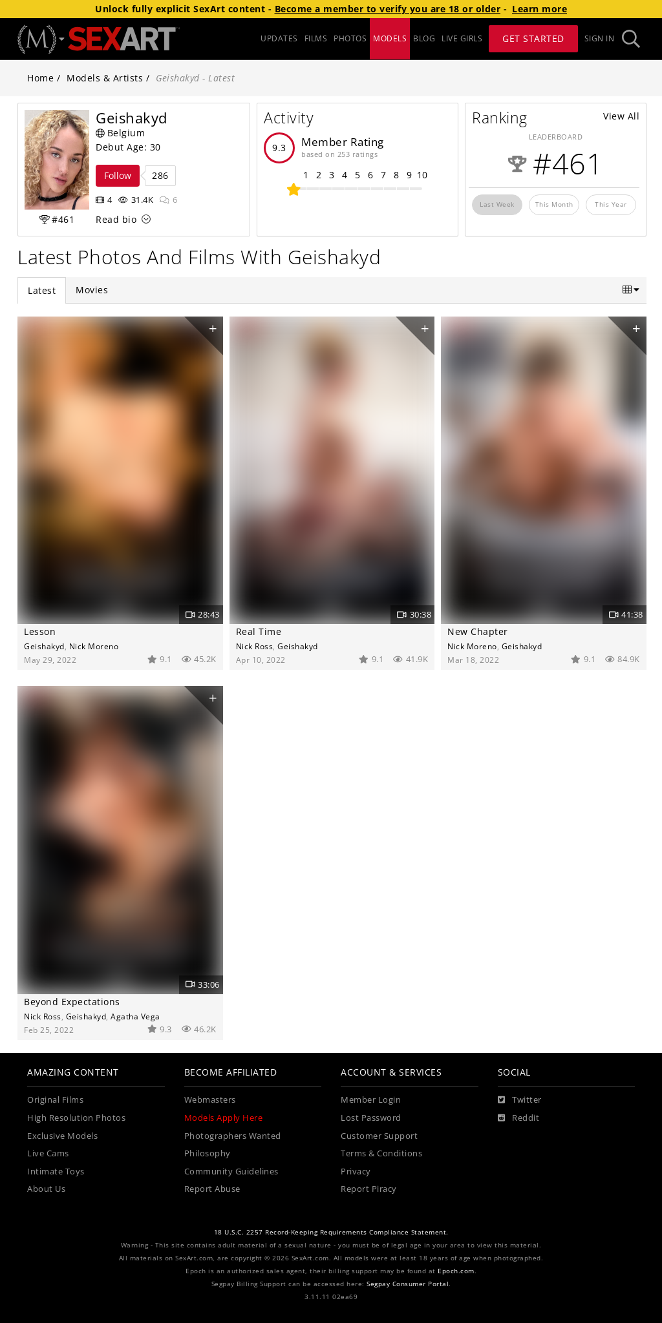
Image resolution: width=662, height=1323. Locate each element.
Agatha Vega (135, 1016)
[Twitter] (520, 1100)
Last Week (497, 204)
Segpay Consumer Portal (408, 1284)
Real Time (259, 631)
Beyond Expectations (72, 1001)
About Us (46, 1188)
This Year (611, 204)
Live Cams (48, 1153)
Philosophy (207, 1153)
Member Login (371, 1099)
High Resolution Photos (76, 1117)
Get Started (533, 38)
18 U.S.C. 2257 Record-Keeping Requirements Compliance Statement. (331, 1232)
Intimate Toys (56, 1171)
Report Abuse (212, 1188)
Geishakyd (44, 646)
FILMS (316, 38)
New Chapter (477, 631)
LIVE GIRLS (462, 38)
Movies (92, 290)
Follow (117, 175)
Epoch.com (456, 1271)
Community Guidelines (231, 1171)
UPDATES (279, 38)
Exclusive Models (62, 1135)
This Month (554, 204)
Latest (42, 290)
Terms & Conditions (381, 1153)
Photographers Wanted (232, 1135)
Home (40, 78)
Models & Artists (105, 78)
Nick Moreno (94, 646)
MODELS (390, 38)
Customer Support (379, 1135)
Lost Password (371, 1117)
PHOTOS (350, 38)
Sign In (599, 38)
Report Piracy (369, 1188)
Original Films (55, 1099)
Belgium (120, 133)
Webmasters (210, 1099)
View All (621, 116)
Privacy (356, 1171)
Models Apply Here (223, 1117)
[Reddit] (519, 1118)
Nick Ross (254, 646)
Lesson (40, 631)
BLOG (424, 38)
